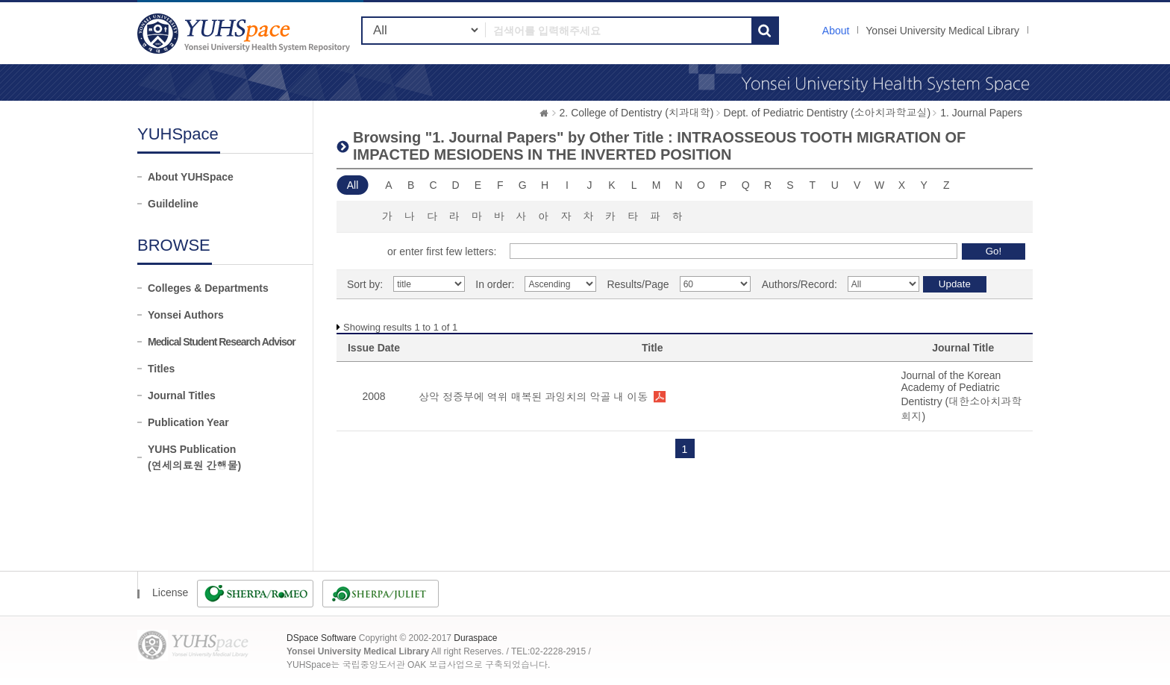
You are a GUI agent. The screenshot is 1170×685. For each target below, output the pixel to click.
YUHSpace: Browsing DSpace (245, 33)
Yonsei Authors (186, 315)
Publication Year (188, 422)
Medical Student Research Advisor (221, 342)
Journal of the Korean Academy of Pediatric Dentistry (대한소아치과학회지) (961, 395)
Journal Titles (182, 395)
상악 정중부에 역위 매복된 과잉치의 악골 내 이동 (533, 397)
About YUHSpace (191, 177)
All (353, 185)
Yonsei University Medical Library (942, 31)
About (836, 31)
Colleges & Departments (208, 288)
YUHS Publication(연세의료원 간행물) (194, 457)
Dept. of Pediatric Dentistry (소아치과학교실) (827, 113)
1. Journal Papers (981, 113)
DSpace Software (321, 638)
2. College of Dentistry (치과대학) (637, 113)
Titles (161, 369)
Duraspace (475, 638)
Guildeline (173, 204)
